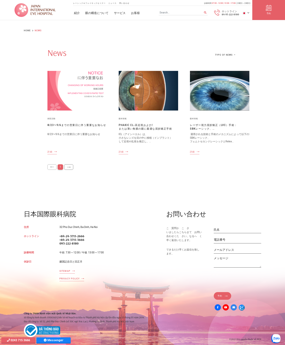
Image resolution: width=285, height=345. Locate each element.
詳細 (49, 152)
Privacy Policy (69, 278)
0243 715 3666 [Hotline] (18, 340)
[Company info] (42, 330)
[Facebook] (218, 307)
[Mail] (234, 307)
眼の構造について (97, 13)
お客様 (135, 13)
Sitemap (64, 271)
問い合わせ (124, 3)
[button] (245, 13)
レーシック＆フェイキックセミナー (89, 3)
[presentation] (241, 277)
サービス (120, 13)
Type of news (224, 55)
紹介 (77, 13)
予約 (219, 296)
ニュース (112, 3)
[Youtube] (226, 307)
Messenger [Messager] (53, 340)
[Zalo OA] (242, 307)
